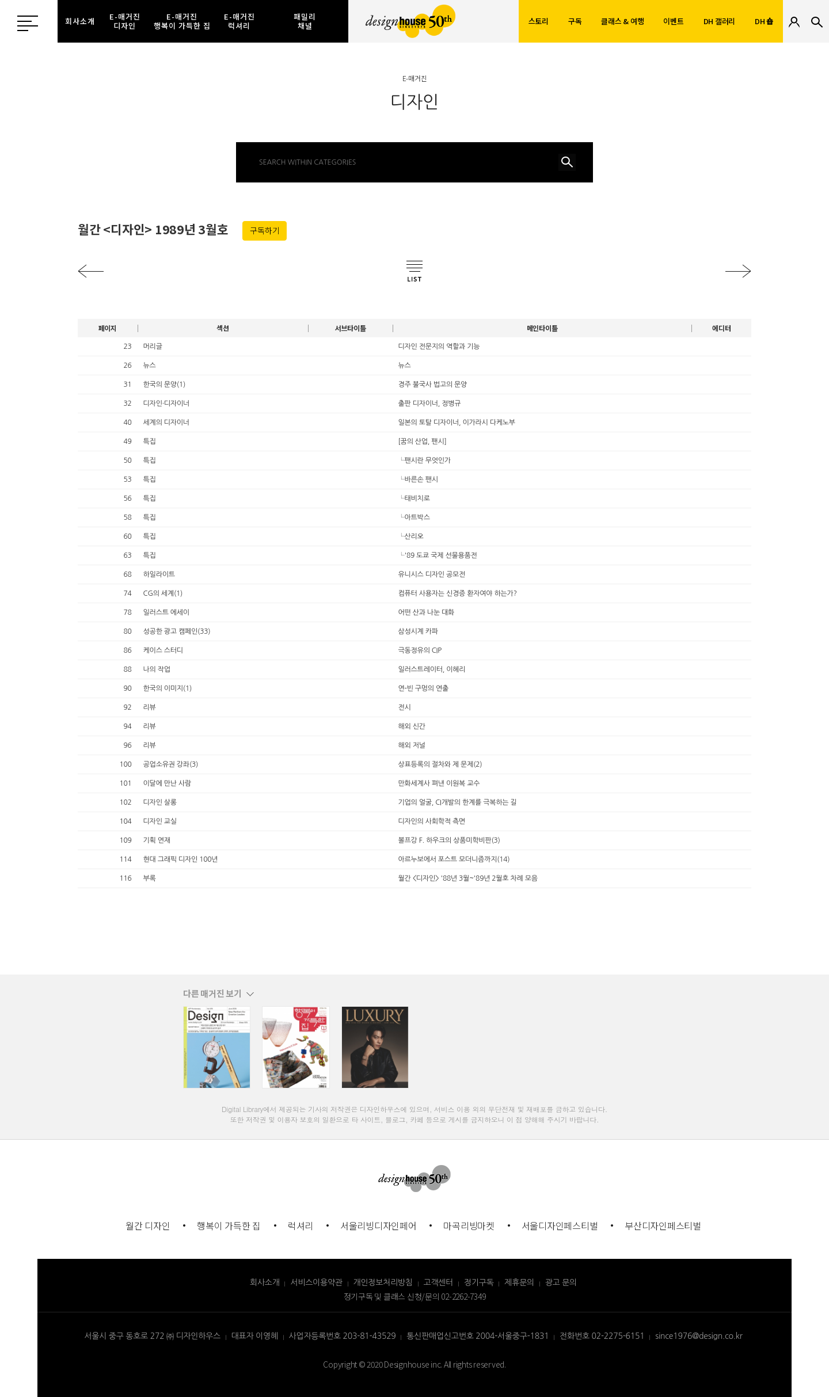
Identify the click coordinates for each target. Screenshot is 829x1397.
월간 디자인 (148, 1225)
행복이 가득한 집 (229, 1225)
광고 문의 (561, 1282)
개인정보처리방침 (383, 1282)
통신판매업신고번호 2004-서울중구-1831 (477, 1336)
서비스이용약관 (316, 1282)
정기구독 (479, 1282)
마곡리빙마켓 (469, 1225)
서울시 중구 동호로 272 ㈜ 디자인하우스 (152, 1336)
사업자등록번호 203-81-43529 (342, 1336)
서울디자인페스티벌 (560, 1225)
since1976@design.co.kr (698, 1336)
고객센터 (439, 1282)
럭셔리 (300, 1225)
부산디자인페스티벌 (663, 1225)
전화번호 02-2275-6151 (602, 1336)
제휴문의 (519, 1282)
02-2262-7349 (463, 1296)
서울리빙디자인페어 (378, 1225)
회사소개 (265, 1282)
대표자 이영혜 (254, 1336)
